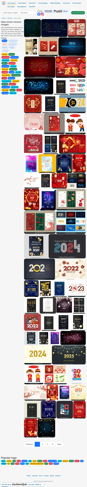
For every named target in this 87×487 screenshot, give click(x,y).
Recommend (12, 44)
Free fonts (32, 3)
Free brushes (76, 3)
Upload (40, 11)
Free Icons (66, 3)
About (52, 476)
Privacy (46, 476)
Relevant (4, 47)
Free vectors (11, 3)
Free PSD (32, 7)
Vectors (9, 18)
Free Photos (22, 3)
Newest (4, 44)
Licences (35, 476)
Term (40, 476)
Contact (57, 476)
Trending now (13, 41)
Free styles (11, 7)
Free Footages (43, 3)
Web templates (55, 3)
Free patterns (21, 7)
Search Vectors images (10, 13)
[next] (59, 444)
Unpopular (5, 51)
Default (4, 41)
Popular (12, 47)
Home (4, 18)
